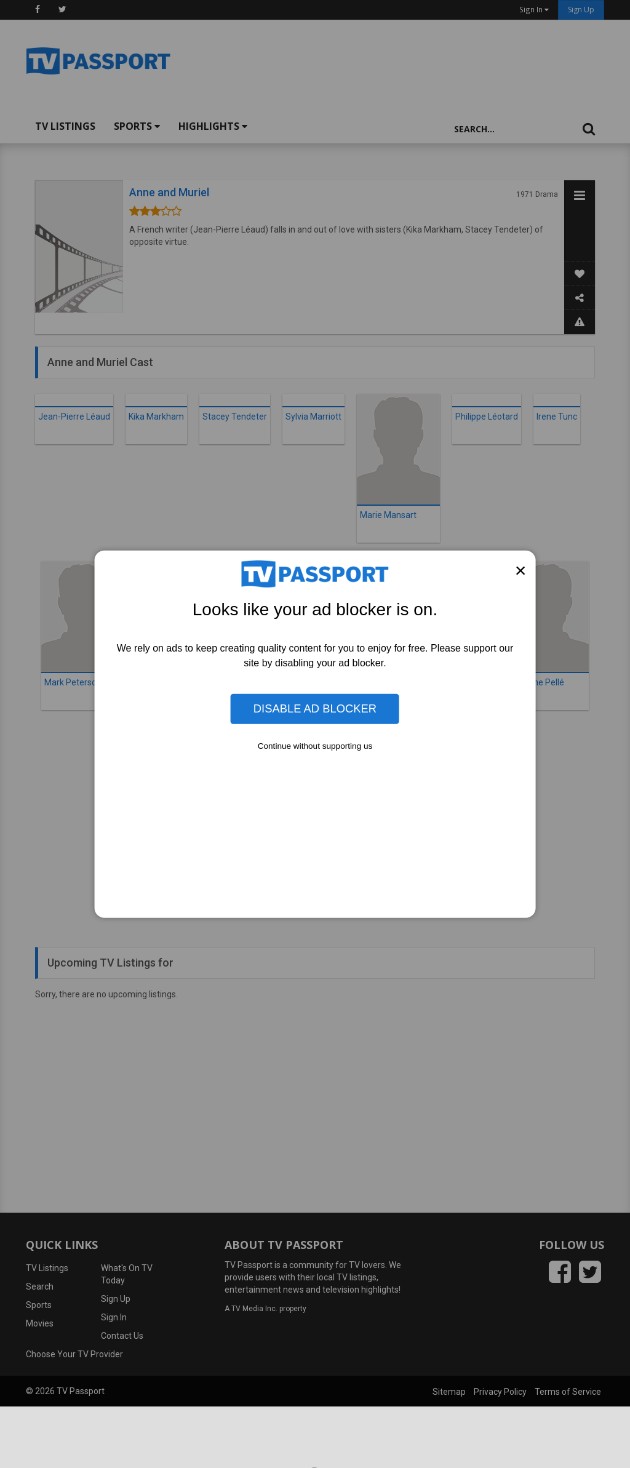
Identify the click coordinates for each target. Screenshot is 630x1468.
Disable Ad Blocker (315, 708)
